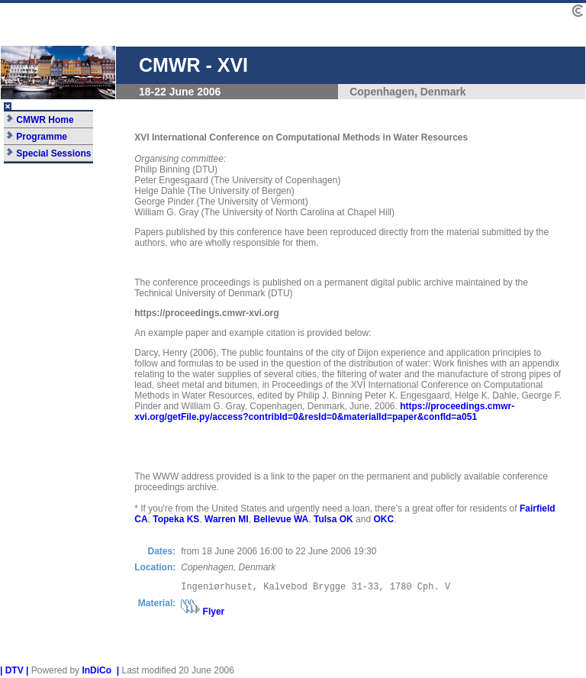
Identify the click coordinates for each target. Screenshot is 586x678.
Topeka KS (176, 519)
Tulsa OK (333, 519)
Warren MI (226, 519)
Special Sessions (48, 153)
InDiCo (96, 672)
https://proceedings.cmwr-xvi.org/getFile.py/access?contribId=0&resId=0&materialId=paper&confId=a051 (324, 411)
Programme (36, 136)
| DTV (12, 672)
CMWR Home (40, 120)
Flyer (214, 614)
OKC (383, 519)
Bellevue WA (280, 519)
